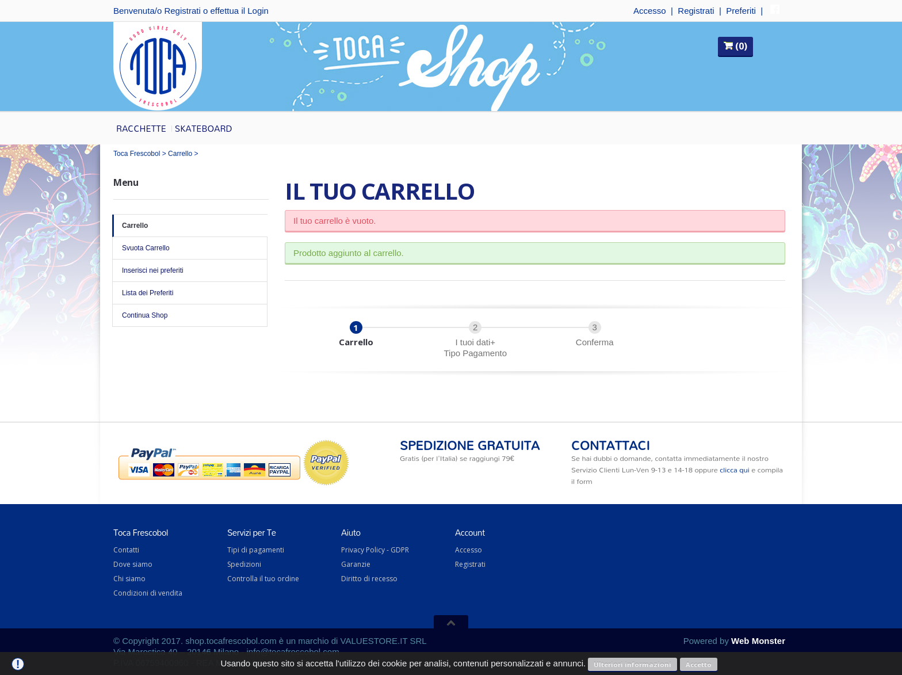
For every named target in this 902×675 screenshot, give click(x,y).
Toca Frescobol (136, 154)
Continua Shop (190, 315)
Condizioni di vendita (147, 593)
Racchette (141, 128)
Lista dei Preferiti (190, 293)
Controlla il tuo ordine (263, 579)
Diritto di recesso (369, 579)
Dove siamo (132, 564)
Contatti (126, 550)
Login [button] (258, 11)
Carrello (180, 154)
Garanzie (355, 564)
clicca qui (734, 469)
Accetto (699, 664)
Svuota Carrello (190, 248)
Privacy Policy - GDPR (375, 550)
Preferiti (741, 11)
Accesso (649, 11)
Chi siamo (129, 579)
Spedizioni (244, 564)
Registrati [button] (182, 11)
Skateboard (203, 128)
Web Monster (758, 641)
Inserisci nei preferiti (190, 270)
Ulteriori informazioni (632, 664)
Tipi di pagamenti (255, 550)
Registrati (696, 11)
